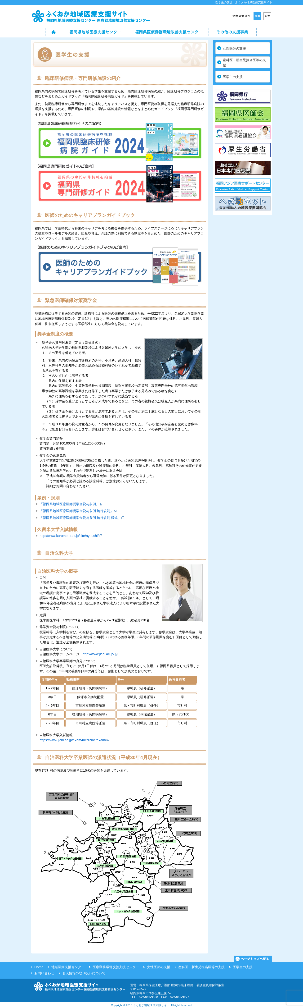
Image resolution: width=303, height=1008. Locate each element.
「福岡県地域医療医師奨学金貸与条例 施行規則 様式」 (80, 518)
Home (38, 967)
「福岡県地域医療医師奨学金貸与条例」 (69, 504)
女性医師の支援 (234, 48)
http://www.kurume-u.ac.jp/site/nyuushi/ (69, 536)
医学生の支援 (233, 77)
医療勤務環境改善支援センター (116, 967)
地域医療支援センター (68, 967)
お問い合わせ (44, 973)
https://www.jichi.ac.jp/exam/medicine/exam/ (73, 740)
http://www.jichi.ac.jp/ (98, 654)
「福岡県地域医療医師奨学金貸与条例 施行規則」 (76, 511)
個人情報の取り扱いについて (83, 973)
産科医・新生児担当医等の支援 (244, 62)
